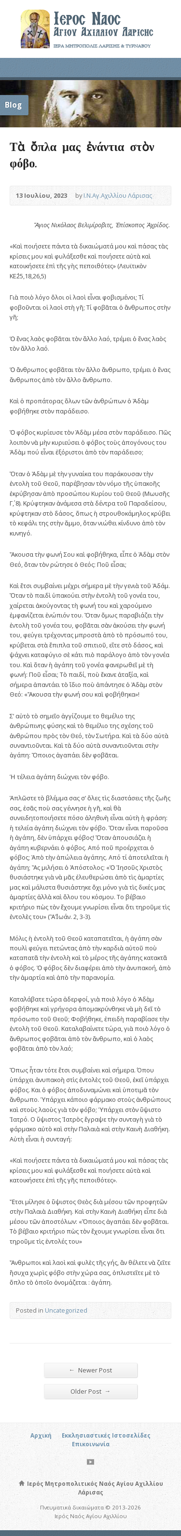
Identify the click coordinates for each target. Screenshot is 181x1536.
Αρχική (41, 1435)
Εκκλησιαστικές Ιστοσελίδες (106, 1435)
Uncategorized (66, 1310)
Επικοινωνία (91, 1444)
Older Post (90, 1391)
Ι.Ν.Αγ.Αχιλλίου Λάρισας (118, 195)
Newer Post (90, 1369)
